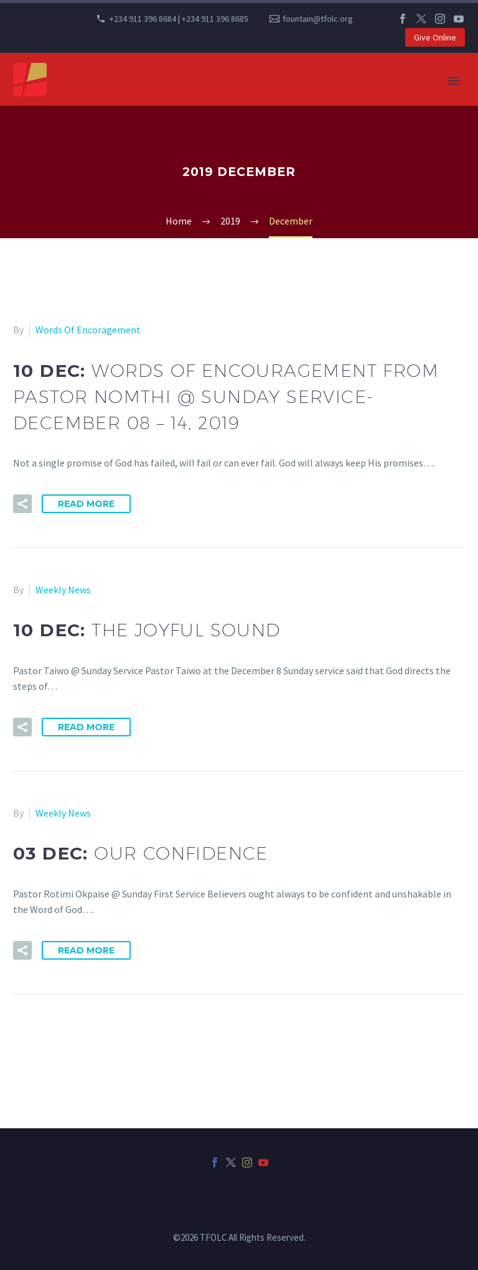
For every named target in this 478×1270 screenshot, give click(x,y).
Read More (86, 503)
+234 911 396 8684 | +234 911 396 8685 (179, 18)
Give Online (435, 37)
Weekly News (63, 589)
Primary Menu (453, 81)
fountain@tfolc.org (318, 18)
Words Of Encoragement (88, 329)
